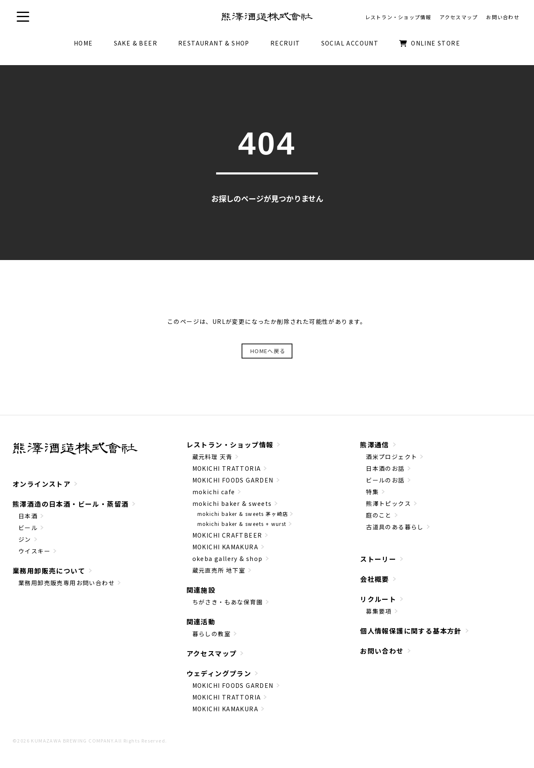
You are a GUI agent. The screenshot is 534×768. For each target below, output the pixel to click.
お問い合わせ (381, 651)
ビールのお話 (385, 480)
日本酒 (28, 516)
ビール (28, 527)
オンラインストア (42, 484)
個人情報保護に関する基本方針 (411, 631)
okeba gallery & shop (227, 558)
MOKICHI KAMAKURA (225, 547)
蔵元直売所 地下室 (219, 570)
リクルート (378, 599)
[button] (23, 17)
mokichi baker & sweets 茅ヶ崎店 (242, 513)
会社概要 (374, 579)
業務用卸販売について (49, 571)
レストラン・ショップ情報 (230, 445)
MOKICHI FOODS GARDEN (233, 480)
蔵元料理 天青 (212, 456)
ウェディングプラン (219, 673)
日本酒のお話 (385, 468)
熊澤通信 (374, 445)
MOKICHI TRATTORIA (226, 468)
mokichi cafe (213, 492)
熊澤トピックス (388, 503)
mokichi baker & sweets (232, 503)
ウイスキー (34, 551)
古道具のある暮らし (395, 527)
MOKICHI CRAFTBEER (227, 535)
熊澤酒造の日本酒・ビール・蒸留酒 (70, 504)
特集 (372, 492)
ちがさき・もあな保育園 (227, 602)
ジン (24, 539)
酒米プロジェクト (391, 456)
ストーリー (378, 559)
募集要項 (379, 611)
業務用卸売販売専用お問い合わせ (66, 583)
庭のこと (379, 515)
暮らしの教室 (211, 633)
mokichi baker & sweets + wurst (242, 523)
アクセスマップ (211, 653)
